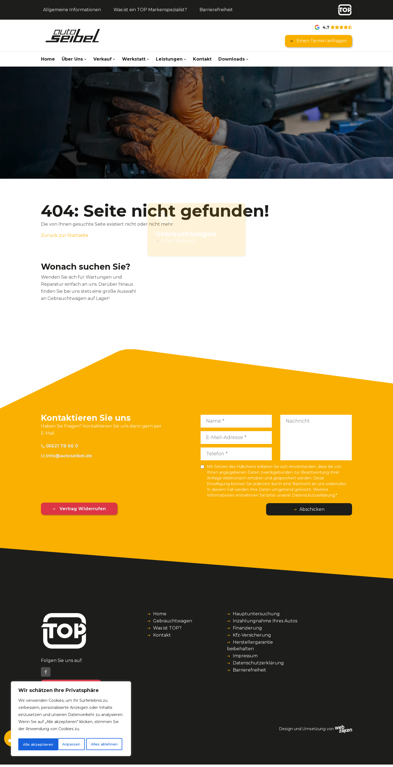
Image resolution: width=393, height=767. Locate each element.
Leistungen (169, 59)
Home (48, 59)
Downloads (231, 59)
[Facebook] (45, 674)
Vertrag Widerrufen (76, 508)
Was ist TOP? (167, 628)
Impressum (245, 655)
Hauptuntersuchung (256, 613)
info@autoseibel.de (66, 455)
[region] (71, 719)
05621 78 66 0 (59, 446)
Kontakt (202, 59)
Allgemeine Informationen (72, 9)
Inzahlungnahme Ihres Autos (265, 620)
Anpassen (31, 744)
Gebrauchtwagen (172, 620)
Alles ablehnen (65, 744)
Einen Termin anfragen (321, 40)
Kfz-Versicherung (252, 635)
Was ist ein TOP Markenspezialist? (150, 9)
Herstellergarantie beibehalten (250, 645)
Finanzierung (247, 628)
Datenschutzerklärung (258, 662)
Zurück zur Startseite (64, 235)
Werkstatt (133, 59)
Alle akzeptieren (104, 744)
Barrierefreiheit (216, 9)
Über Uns (72, 59)
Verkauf (102, 59)
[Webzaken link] (343, 731)
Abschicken (330, 509)
